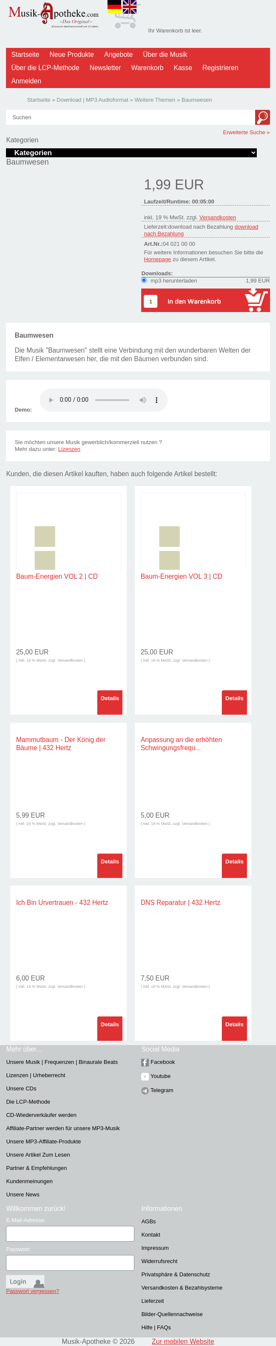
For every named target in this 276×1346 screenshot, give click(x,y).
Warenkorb (147, 67)
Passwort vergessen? (32, 1291)
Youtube (156, 1076)
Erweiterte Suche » (246, 132)
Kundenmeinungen (29, 1181)
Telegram (157, 1090)
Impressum (155, 1248)
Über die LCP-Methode (45, 67)
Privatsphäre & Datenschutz (175, 1274)
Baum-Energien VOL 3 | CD (182, 576)
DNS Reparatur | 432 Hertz (181, 902)
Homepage (157, 259)
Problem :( (104, 400)
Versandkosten (217, 217)
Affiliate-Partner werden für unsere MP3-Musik (62, 1128)
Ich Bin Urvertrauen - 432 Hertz (62, 902)
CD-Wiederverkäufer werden (41, 1115)
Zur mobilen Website (183, 1341)
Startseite (25, 54)
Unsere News (22, 1194)
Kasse (183, 67)
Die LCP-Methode (28, 1102)
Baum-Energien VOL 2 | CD (57, 576)
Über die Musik (165, 54)
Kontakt (150, 1234)
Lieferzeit (152, 1301)
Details (110, 698)
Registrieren (220, 67)
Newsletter (105, 67)
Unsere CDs (21, 1088)
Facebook (158, 1062)
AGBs (148, 1221)
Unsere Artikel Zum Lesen (38, 1155)
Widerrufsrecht (159, 1261)
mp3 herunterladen (174, 280)
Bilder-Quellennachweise (172, 1314)
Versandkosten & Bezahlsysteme (181, 1287)
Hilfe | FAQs (156, 1327)
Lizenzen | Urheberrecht (35, 1075)
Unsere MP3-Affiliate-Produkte (43, 1141)
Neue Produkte (71, 54)
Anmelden (26, 81)
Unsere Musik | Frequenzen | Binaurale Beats (62, 1062)
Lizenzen (69, 449)
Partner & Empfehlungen (36, 1168)
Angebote (118, 54)
